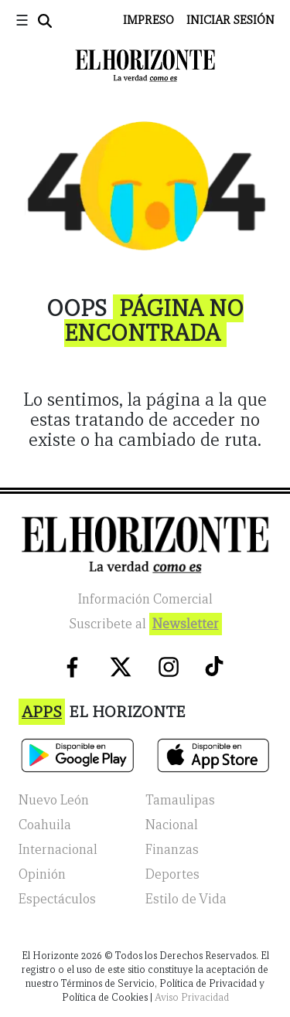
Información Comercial (145, 599)
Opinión (42, 874)
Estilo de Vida (186, 899)
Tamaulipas (180, 800)
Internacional (58, 850)
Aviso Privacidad (192, 997)
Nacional (171, 825)
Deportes (172, 874)
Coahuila (45, 825)
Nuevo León (54, 800)
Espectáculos (57, 899)
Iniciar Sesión (230, 20)
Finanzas (172, 850)
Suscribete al (145, 624)
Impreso (148, 20)
